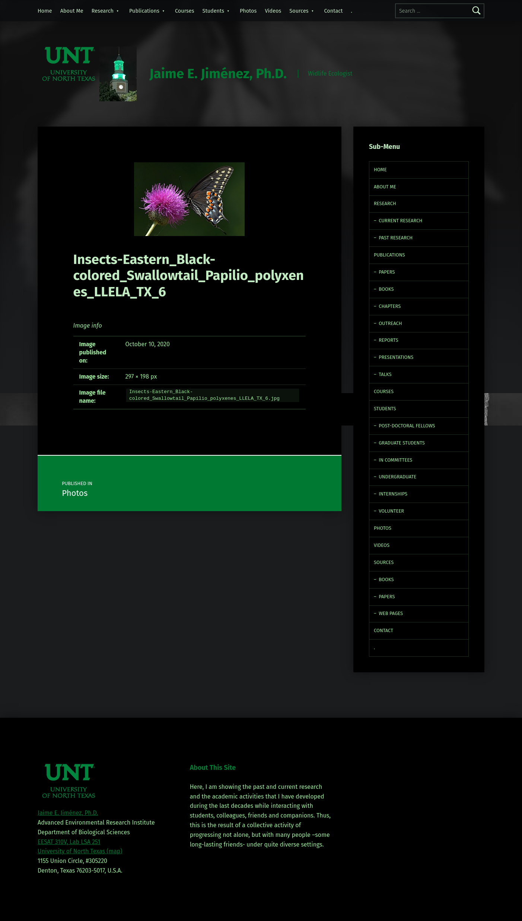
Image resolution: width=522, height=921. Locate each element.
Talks (385, 374)
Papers (387, 272)
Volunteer (391, 511)
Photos (248, 10)
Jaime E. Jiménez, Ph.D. (218, 74)
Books (386, 289)
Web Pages (391, 613)
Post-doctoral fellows (407, 425)
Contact (333, 10)
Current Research (400, 220)
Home (45, 10)
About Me (71, 10)
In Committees (395, 460)
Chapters (390, 306)
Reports (388, 340)
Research (103, 10)
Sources (298, 10)
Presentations (396, 357)
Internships (393, 494)
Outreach (390, 323)
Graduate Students (402, 443)
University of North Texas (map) (80, 851)
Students (214, 10)
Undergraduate (397, 476)
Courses (184, 10)
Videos (273, 10)
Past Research (396, 237)
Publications (144, 10)
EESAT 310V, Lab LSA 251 (69, 841)
